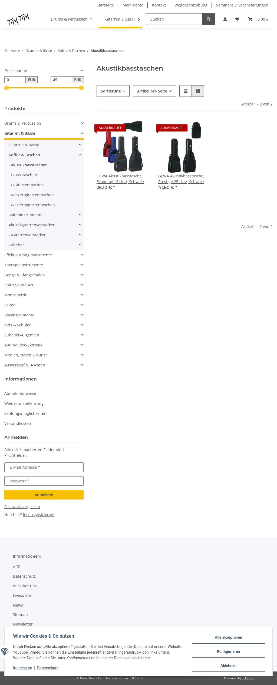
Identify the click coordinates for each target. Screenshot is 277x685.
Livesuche (22, 595)
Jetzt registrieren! (38, 514)
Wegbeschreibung (190, 5)
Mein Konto (133, 5)
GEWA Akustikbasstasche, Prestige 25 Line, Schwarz (181, 178)
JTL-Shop (248, 678)
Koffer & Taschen (24, 154)
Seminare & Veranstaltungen (242, 5)
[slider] (6, 88)
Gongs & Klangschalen (24, 274)
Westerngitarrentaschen (33, 204)
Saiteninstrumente (25, 214)
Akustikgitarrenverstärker (32, 224)
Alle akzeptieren (228, 638)
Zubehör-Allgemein (21, 334)
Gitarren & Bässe (19, 133)
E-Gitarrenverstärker (27, 234)
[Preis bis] (61, 79)
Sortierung (111, 91)
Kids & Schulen (18, 324)
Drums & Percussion (22, 123)
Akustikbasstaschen (29, 164)
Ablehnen (228, 666)
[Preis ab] (15, 79)
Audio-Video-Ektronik (23, 345)
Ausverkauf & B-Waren (24, 365)
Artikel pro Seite (152, 91)
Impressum (22, 668)
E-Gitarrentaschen (27, 184)
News (18, 605)
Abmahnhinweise (20, 393)
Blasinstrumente (19, 314)
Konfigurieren (228, 652)
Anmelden (44, 494)
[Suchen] (174, 19)
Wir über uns (25, 585)
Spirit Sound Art (18, 284)
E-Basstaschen (24, 174)
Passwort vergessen (22, 506)
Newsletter (23, 624)
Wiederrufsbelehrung (24, 403)
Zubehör (16, 244)
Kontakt (159, 5)
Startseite (105, 5)
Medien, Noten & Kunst (25, 355)
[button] (225, 19)
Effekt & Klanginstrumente (28, 254)
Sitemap (20, 614)
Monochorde (15, 294)
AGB (17, 566)
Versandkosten (17, 423)
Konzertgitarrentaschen (32, 194)
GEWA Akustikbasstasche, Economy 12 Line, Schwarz (120, 178)
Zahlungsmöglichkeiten (25, 413)
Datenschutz (47, 668)
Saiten (10, 304)
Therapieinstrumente (23, 264)
